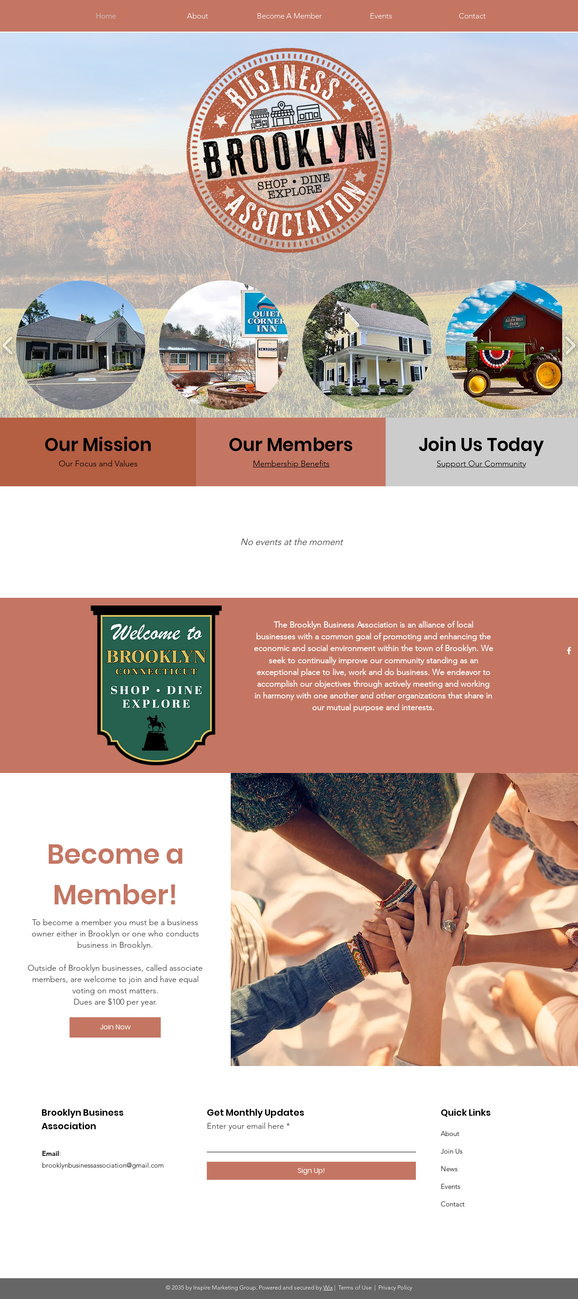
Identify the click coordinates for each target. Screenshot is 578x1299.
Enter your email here (245, 1126)
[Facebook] (569, 651)
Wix (328, 1287)
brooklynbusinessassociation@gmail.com (103, 1165)
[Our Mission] (98, 444)
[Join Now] (115, 1027)
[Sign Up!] (311, 1171)
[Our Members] (291, 444)
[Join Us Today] (481, 444)
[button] (80, 345)
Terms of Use (355, 1287)
